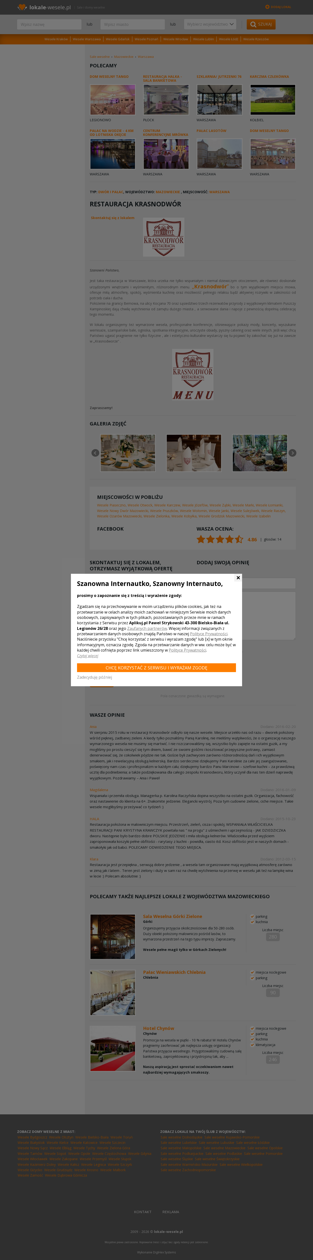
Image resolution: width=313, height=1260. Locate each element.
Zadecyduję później (94, 677)
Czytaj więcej (87, 655)
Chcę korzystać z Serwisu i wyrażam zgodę (156, 668)
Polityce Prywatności (208, 633)
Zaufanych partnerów (147, 628)
